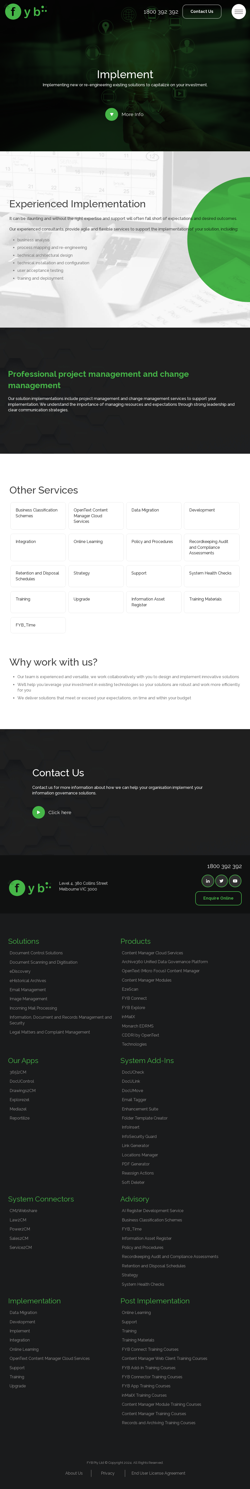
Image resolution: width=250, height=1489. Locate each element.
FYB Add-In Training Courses (149, 1367)
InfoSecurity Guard (139, 1136)
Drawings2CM (23, 1090)
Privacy (108, 1473)
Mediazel (18, 1109)
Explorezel (19, 1099)
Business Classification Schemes (37, 513)
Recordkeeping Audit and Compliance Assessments (208, 547)
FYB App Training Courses (146, 1386)
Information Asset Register (148, 602)
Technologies (134, 1044)
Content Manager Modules (147, 980)
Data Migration (145, 510)
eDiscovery (20, 971)
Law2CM (18, 1220)
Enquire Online (218, 898)
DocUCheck (133, 1072)
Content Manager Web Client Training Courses (164, 1358)
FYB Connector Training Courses (152, 1377)
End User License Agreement (158, 1473)
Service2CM (21, 1247)
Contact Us (201, 11)
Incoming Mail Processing (33, 1008)
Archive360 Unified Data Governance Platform (165, 961)
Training (23, 599)
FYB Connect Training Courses (150, 1349)
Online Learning (88, 541)
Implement (20, 1331)
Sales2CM (19, 1238)
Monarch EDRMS (138, 1026)
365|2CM (18, 1072)
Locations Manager (140, 1155)
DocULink (131, 1081)
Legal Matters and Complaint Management (50, 1032)
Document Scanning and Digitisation (43, 962)
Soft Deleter (133, 1182)
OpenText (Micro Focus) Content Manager (161, 970)
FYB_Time (25, 625)
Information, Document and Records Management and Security (61, 1020)
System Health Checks (210, 573)
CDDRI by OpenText (140, 1035)
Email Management (28, 989)
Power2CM (20, 1229)
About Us (74, 1473)
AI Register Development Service (152, 1210)
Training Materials (205, 599)
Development (202, 510)
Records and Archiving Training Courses (159, 1422)
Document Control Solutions (36, 953)
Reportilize (20, 1118)
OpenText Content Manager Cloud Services (91, 516)
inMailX (128, 1016)
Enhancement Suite (140, 1109)
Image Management (28, 998)
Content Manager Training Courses (154, 1413)
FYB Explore (133, 1007)
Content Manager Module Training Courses (161, 1404)
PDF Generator (136, 1164)
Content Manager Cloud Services (152, 953)
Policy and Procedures (152, 541)
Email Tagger (134, 1099)
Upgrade (82, 599)
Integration (26, 541)
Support (139, 573)
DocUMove (132, 1090)
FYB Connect (134, 998)
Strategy (82, 573)
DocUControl (22, 1081)
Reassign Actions (138, 1173)
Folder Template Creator (145, 1118)
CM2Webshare (23, 1210)
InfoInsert (131, 1127)
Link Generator (135, 1145)
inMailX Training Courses (144, 1395)
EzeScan (130, 989)
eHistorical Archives (28, 980)
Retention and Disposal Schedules (37, 576)
